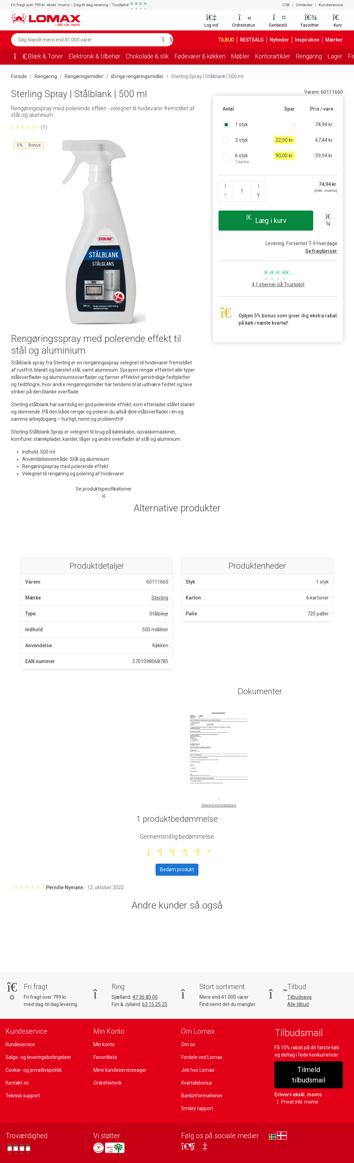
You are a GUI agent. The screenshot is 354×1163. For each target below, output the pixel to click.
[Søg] (165, 39)
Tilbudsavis (299, 997)
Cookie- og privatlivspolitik (34, 1070)
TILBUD (227, 40)
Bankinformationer (201, 1095)
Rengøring (321, 56)
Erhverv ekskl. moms (296, 1084)
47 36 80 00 (146, 997)
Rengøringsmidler (83, 76)
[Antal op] (258, 191)
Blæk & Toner (46, 56)
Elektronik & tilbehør (96, 56)
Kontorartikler (284, 56)
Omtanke (305, 5)
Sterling (160, 598)
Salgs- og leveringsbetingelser (38, 1057)
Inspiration (309, 40)
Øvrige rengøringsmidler (134, 76)
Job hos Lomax (197, 1070)
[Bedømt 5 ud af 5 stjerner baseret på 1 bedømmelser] (104, 127)
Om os (188, 1044)
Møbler (250, 56)
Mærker (334, 40)
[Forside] (18, 57)
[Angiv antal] (242, 191)
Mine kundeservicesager (119, 1070)
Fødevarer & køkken (207, 56)
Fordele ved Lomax (202, 1057)
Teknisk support (22, 1095)
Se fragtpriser (322, 251)
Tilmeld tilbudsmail (308, 1069)
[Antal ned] (225, 191)
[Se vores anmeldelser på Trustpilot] (19, 1149)
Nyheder (283, 40)
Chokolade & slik (152, 56)
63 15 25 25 (156, 1004)
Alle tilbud (297, 1004)
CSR (286, 5)
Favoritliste (105, 1057)
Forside (19, 76)
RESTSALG (255, 40)
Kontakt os (17, 1083)
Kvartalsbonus (196, 1083)
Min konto (103, 1044)
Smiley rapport (196, 1108)
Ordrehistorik (107, 1083)
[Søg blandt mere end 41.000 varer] (84, 39)
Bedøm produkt (177, 869)
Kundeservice (331, 5)
